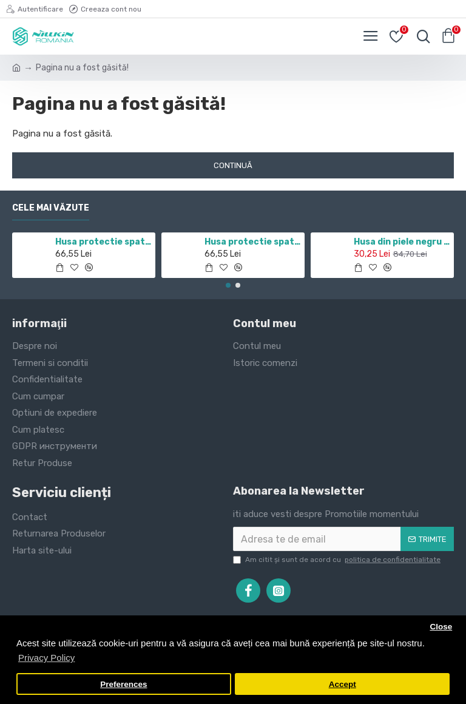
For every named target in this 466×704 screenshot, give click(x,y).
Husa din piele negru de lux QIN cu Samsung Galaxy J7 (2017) (402, 242)
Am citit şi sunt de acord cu (337, 559)
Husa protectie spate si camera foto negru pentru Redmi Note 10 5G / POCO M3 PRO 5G (252, 242)
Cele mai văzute (50, 208)
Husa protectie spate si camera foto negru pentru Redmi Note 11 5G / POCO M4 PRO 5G (103, 242)
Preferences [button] (123, 684)
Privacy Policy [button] (46, 657)
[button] (228, 285)
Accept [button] (342, 684)
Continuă (233, 165)
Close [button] (441, 626)
